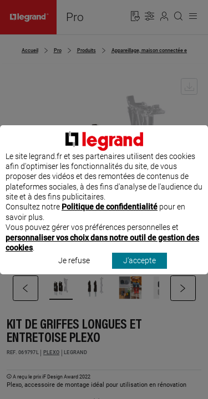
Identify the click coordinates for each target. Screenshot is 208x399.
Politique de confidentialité (110, 217)
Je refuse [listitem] (74, 271)
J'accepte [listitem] (139, 271)
